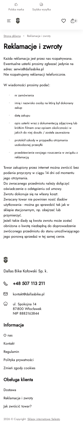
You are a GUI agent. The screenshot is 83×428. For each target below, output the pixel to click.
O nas (8, 335)
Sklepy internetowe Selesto (43, 419)
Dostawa (10, 389)
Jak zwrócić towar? (18, 406)
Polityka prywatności (19, 359)
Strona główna (12, 36)
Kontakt (9, 343)
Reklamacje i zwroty (39, 36)
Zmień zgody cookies (19, 368)
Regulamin (11, 351)
